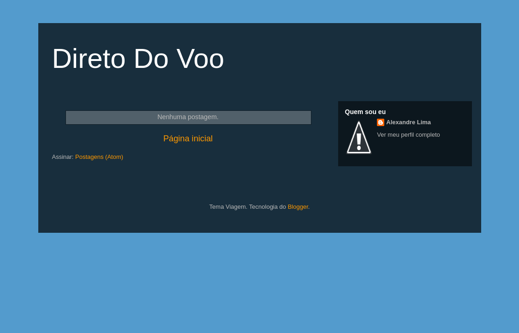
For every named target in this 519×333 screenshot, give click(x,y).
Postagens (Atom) (99, 156)
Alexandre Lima (408, 122)
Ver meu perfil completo (408, 134)
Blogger (298, 206)
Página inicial (188, 138)
